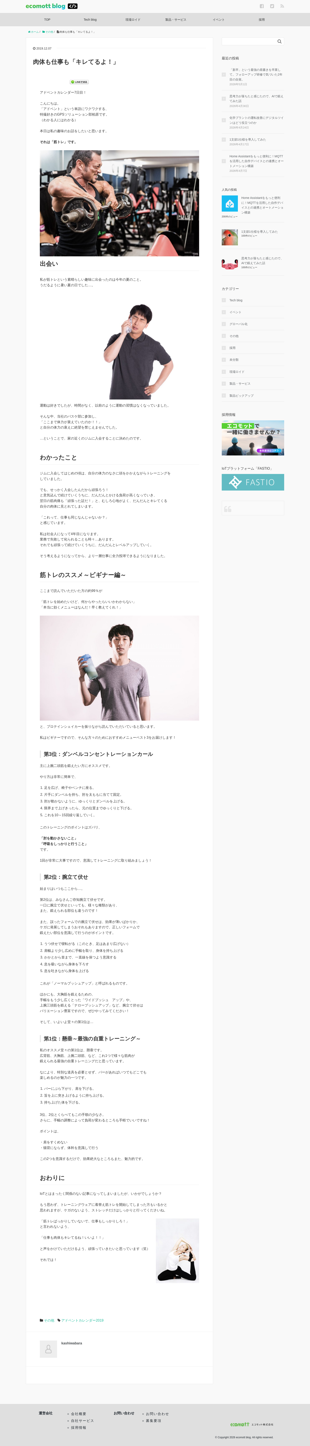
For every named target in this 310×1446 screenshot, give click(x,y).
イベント (219, 19)
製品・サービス (175, 19)
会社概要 (79, 1414)
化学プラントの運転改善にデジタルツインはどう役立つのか (256, 120)
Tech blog (90, 19)
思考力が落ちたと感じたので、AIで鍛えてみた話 (256, 98)
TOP (47, 19)
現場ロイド (133, 19)
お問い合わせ (157, 1414)
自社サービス (82, 1421)
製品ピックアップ (241, 395)
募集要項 (153, 1421)
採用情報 (79, 1427)
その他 (49, 1320)
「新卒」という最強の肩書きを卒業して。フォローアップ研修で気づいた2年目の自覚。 (255, 74)
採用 (262, 19)
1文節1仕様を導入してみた (247, 139)
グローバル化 (238, 324)
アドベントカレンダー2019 (82, 1320)
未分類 (234, 359)
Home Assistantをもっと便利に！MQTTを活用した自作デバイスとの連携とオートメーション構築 (256, 161)
